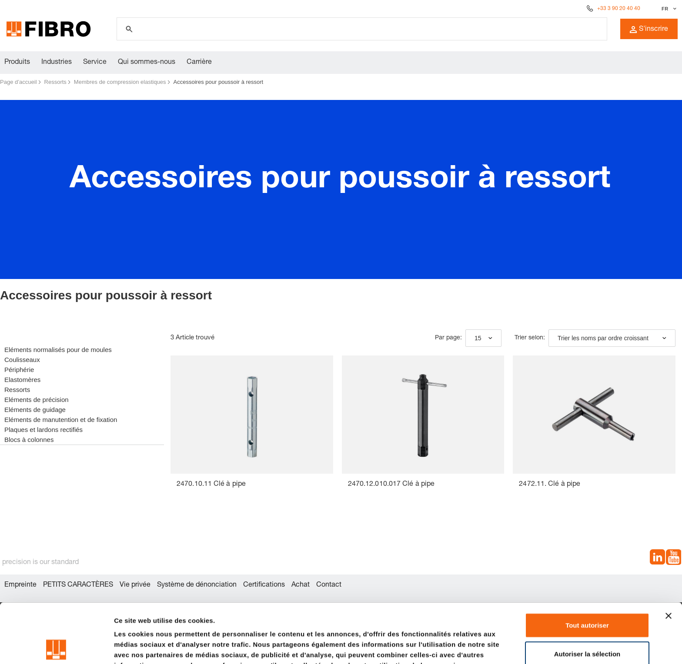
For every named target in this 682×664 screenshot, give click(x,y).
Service (95, 62)
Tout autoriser (587, 565)
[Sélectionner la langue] (668, 8)
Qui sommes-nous (146, 62)
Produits (17, 62)
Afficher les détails (143, 647)
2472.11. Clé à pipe (549, 484)
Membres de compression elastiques (120, 82)
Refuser (587, 622)
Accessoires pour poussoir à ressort (219, 82)
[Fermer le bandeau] (668, 556)
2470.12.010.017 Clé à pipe (391, 484)
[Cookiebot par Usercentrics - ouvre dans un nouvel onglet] (56, 647)
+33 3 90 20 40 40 (618, 8)
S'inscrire (649, 29)
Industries (56, 62)
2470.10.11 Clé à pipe (211, 484)
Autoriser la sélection (587, 594)
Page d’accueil (18, 82)
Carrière (199, 62)
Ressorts (55, 82)
